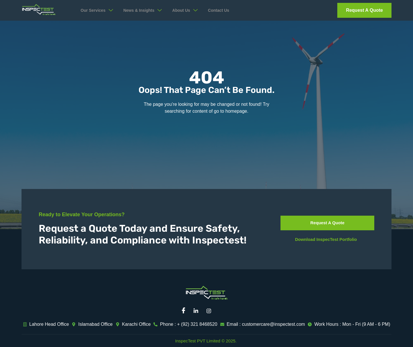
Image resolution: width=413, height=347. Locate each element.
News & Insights (148, 10)
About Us (194, 10)
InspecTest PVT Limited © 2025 (205, 340)
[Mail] (223, 311)
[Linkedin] (198, 311)
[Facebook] (185, 311)
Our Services (99, 10)
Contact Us (229, 10)
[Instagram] (210, 311)
